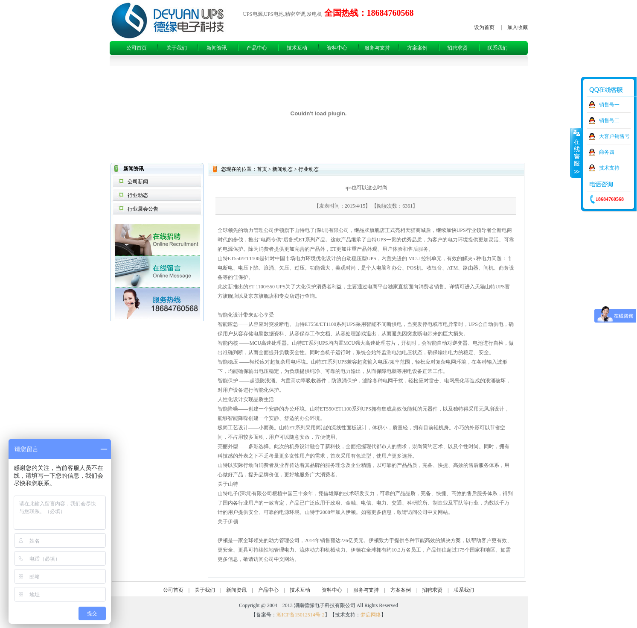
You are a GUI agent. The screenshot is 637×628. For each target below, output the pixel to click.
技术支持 (609, 168)
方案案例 (417, 48)
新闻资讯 (217, 48)
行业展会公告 (143, 209)
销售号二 (609, 120)
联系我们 (497, 48)
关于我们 (176, 48)
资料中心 (337, 48)
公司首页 (136, 48)
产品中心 (257, 48)
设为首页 (484, 27)
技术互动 (297, 48)
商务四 (606, 152)
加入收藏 (517, 27)
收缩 (576, 152)
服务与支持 (377, 48)
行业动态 (138, 195)
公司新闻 (138, 182)
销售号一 (609, 105)
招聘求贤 (457, 48)
